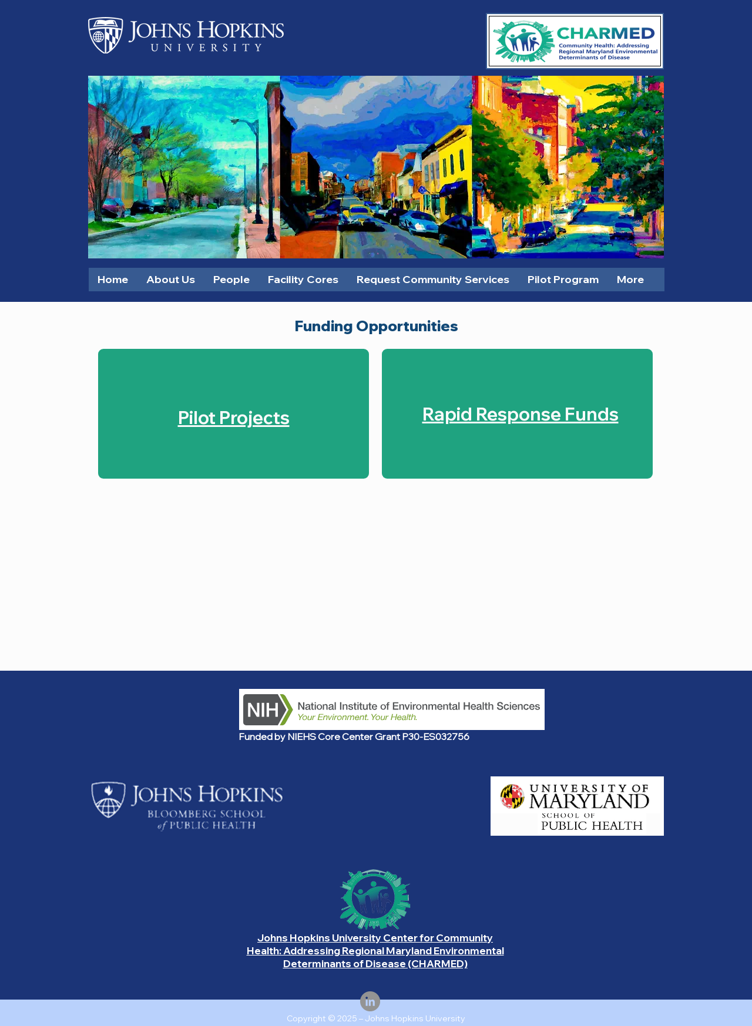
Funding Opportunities (376, 326)
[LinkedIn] (370, 1001)
